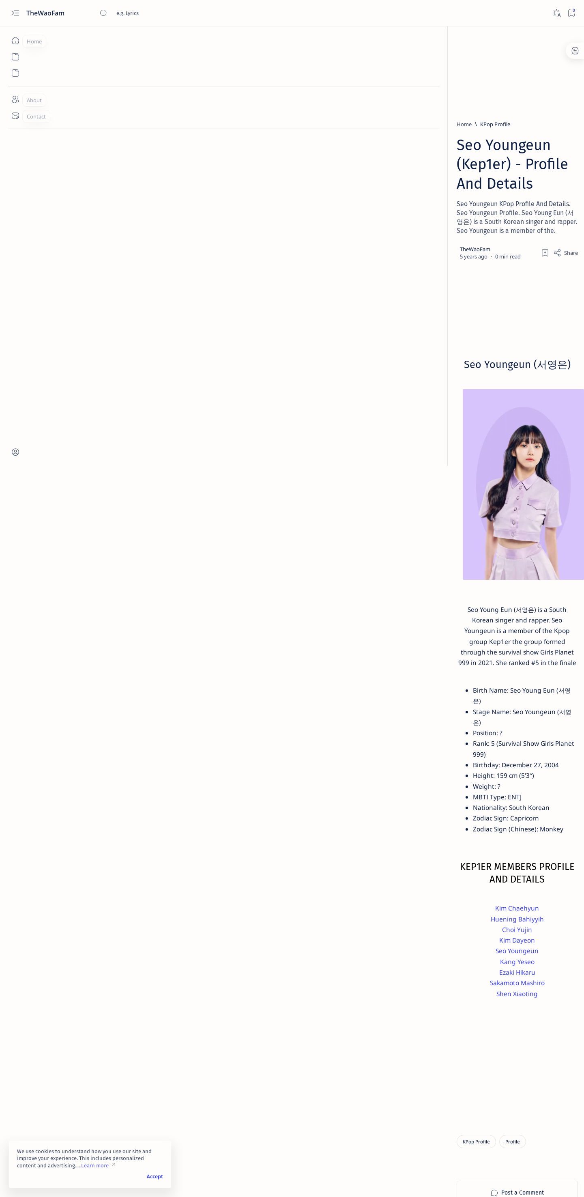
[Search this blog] (160, 13)
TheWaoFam (46, 13)
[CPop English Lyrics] (450, 487)
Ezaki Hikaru (242, 913)
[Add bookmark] (368, 193)
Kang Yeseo (242, 902)
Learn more (95, 1166)
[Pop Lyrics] (462, 285)
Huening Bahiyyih (242, 858)
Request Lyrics (434, 782)
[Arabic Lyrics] (496, 467)
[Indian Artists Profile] (446, 676)
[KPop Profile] (123, 124)
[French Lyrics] (503, 528)
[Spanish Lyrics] (471, 228)
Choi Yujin (242, 869)
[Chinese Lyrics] (445, 507)
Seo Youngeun (242, 891)
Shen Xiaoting (242, 935)
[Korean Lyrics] (469, 366)
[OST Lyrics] (466, 330)
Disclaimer (429, 774)
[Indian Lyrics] (498, 548)
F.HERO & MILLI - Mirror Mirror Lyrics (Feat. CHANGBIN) (474, 381)
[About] (15, 99)
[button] (432, 715)
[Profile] (140, 1085)
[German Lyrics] (442, 548)
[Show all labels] (433, 567)
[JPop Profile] (435, 696)
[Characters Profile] (443, 656)
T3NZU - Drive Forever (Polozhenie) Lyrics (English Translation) (470, 306)
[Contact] (15, 116)
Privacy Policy (465, 774)
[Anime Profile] (437, 635)
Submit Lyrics (506, 774)
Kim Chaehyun (242, 847)
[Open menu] (15, 13)
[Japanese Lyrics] (471, 401)
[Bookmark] (571, 13)
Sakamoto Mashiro (242, 924)
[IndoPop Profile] (502, 676)
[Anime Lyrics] (443, 467)
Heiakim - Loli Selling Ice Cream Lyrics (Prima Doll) (477, 416)
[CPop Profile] (481, 635)
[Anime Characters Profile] (451, 615)
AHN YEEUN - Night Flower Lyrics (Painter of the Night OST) (478, 345)
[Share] (388, 193)
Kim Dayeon (242, 880)
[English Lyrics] (445, 528)
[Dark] (556, 13)
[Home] (15, 40)
